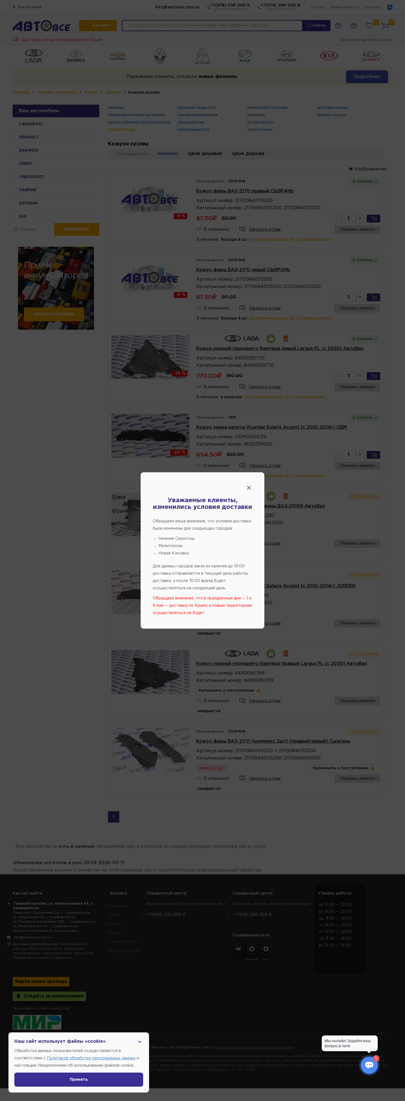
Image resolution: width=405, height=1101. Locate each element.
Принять (79, 1079)
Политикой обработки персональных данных (91, 1058)
